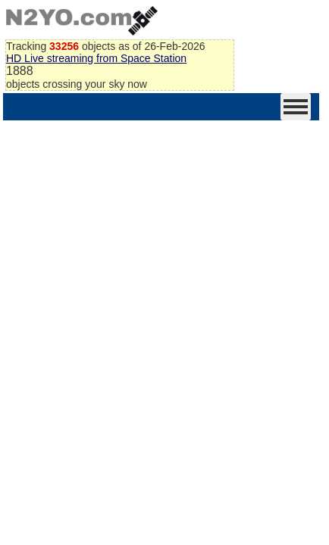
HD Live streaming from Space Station (96, 58)
